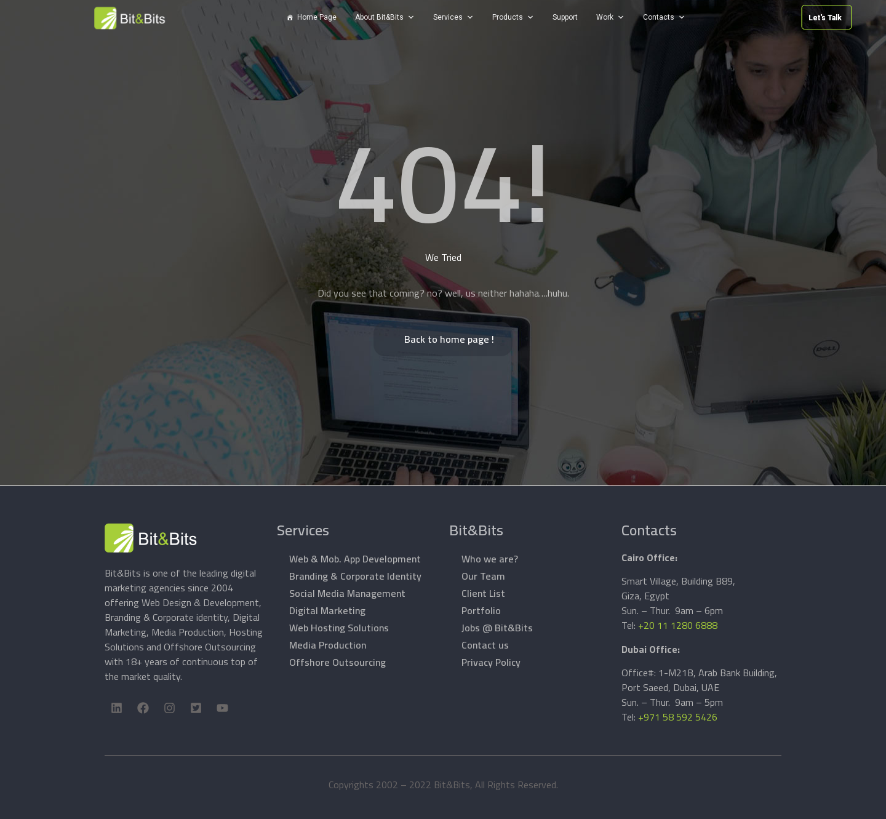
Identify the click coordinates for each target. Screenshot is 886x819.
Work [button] (604, 17)
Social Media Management (347, 593)
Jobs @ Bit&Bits (497, 627)
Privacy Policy (491, 662)
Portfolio (481, 610)
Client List (483, 593)
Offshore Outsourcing (337, 662)
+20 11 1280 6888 (677, 625)
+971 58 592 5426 (677, 716)
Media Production (327, 644)
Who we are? (489, 558)
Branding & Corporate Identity (355, 576)
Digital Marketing (327, 610)
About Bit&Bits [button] (379, 17)
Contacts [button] (658, 17)
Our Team (483, 576)
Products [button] (507, 17)
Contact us (485, 644)
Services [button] (448, 17)
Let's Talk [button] (784, 18)
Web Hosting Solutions (339, 627)
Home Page (317, 17)
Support (565, 17)
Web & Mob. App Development (355, 558)
